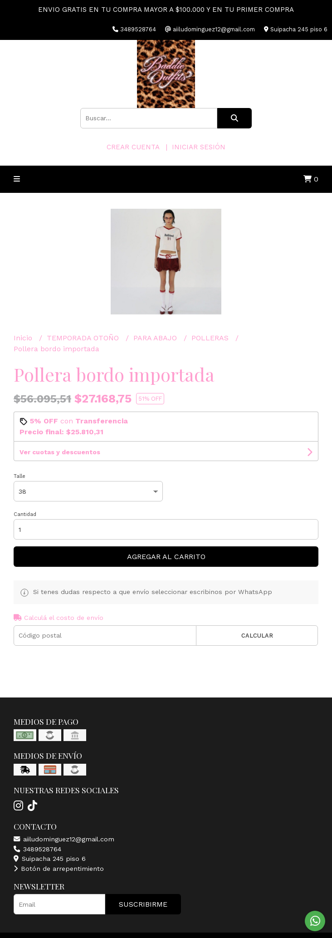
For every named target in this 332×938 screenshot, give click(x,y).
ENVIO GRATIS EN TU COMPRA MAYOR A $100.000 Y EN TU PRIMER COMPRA (166, 9)
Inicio (24, 338)
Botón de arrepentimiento (59, 868)
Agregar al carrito (166, 556)
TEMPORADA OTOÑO (84, 338)
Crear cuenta (133, 147)
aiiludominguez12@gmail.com (64, 839)
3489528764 (37, 849)
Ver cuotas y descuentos (60, 452)
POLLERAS (211, 338)
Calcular (257, 635)
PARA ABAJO (156, 338)
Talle (19, 476)
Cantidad (25, 514)
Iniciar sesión (198, 147)
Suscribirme (143, 904)
